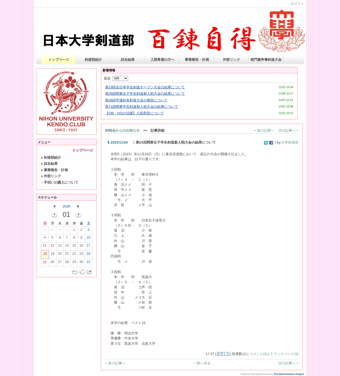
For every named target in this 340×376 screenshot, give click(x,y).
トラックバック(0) (284, 354)
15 (74, 246)
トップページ (58, 60)
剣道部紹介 (93, 60)
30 (60, 231)
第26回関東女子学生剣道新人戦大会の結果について (145, 94)
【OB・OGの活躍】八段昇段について (134, 113)
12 (52, 246)
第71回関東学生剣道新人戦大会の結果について (141, 107)
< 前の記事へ (264, 130)
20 (60, 255)
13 (60, 246)
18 (45, 255)
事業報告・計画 (197, 60)
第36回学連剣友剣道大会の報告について (136, 100)
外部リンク (231, 60)
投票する (223, 354)
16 (81, 246)
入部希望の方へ (162, 60)
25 (44, 263)
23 (81, 255)
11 (44, 246)
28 (44, 231)
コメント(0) (258, 354)
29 (52, 231)
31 (67, 231)
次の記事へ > (288, 130)
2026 (66, 206)
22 (74, 255)
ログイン (297, 4)
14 (67, 246)
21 (67, 255)
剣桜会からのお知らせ (122, 130)
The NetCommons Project (289, 374)
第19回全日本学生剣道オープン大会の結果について (145, 87)
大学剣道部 (290, 142)
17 (88, 246)
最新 (116, 78)
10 (88, 238)
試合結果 (128, 60)
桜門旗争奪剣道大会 (266, 60)
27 (60, 263)
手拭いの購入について (59, 182)
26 (52, 263)
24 (88, 255)
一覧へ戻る (202, 363)
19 (52, 255)
